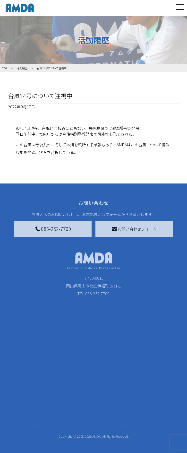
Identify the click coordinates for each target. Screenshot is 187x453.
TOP (12, 366)
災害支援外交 (125, 376)
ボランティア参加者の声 (50, 427)
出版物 (17, 426)
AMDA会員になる (89, 376)
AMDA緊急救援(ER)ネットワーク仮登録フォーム (51, 444)
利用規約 (157, 391)
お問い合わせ (161, 366)
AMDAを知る (19, 376)
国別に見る (44, 389)
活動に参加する (45, 407)
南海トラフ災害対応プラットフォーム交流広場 (129, 389)
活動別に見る (46, 397)
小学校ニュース (18, 415)
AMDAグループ (20, 388)
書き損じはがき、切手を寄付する (90, 400)
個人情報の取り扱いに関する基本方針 (163, 407)
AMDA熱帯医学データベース (20, 440)
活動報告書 (18, 402)
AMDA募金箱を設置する (91, 413)
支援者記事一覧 (88, 444)
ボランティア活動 (50, 416)
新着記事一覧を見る (50, 378)
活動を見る (41, 366)
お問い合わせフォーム (134, 229)
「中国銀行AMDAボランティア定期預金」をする (91, 430)
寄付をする (81, 366)
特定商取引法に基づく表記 (163, 378)
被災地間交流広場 (126, 366)
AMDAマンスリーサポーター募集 (91, 386)
